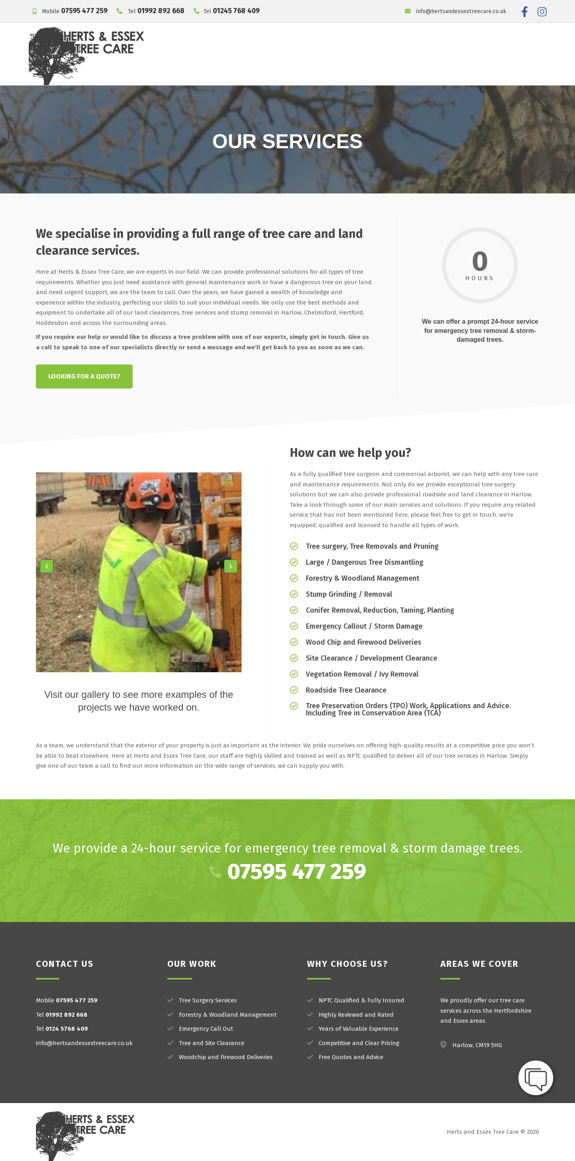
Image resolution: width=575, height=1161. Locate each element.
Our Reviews (373, 44)
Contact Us (479, 44)
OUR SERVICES (287, 141)
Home (221, 44)
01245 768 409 (236, 11)
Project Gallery (320, 44)
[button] (47, 566)
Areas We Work (429, 44)
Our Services (260, 44)
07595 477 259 (84, 11)
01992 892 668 (160, 11)
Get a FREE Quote (432, 63)
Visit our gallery (77, 694)
